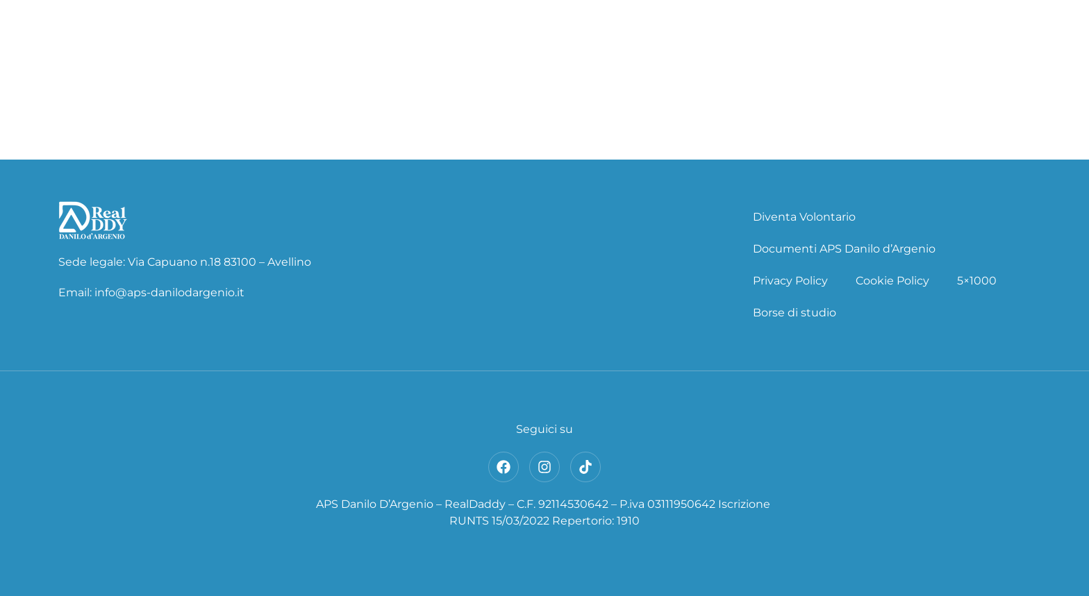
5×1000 (977, 280)
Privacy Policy (790, 280)
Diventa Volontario (804, 216)
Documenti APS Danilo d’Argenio (844, 248)
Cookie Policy (892, 280)
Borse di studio (794, 312)
